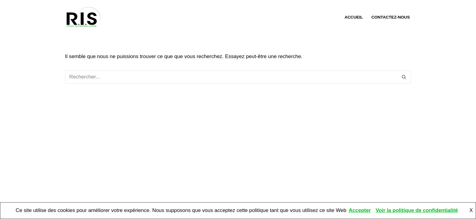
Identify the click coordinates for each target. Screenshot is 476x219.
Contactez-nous (390, 17)
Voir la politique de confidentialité (417, 210)
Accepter (360, 210)
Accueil (354, 17)
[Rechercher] (231, 77)
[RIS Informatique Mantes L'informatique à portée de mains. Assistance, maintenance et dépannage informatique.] (84, 17)
